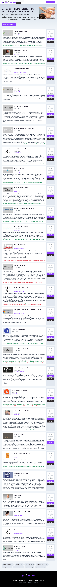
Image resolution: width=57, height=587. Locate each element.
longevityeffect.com (18, 438)
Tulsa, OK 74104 (17, 108)
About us (15, 580)
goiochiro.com (17, 191)
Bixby (29, 567)
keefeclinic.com (17, 498)
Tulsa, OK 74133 (17, 33)
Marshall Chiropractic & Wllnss (23, 512)
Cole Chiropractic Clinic (21, 149)
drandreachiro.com (17, 34)
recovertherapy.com (18, 172)
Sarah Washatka (19, 434)
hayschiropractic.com (18, 91)
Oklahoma (8, 6)
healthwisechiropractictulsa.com (20, 72)
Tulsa (13, 6)
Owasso (30, 564)
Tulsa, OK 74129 (17, 289)
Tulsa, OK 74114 (17, 170)
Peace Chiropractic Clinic (21, 226)
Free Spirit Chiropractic (21, 106)
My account (30, 580)
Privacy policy (22, 582)
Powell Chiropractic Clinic (21, 473)
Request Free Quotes (9, 24)
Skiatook (18, 567)
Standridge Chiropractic (21, 287)
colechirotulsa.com (17, 152)
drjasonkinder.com (15, 393)
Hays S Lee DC (18, 88)
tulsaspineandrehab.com (19, 313)
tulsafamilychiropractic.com (19, 248)
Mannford (40, 567)
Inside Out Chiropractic (21, 188)
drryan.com (16, 457)
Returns (30, 582)
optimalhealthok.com (18, 476)
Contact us (22, 580)
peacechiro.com (17, 230)
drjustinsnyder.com (17, 212)
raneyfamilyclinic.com (18, 131)
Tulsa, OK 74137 (17, 247)
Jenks (19, 564)
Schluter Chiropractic (20, 265)
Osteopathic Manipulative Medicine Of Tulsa (27, 310)
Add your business (40, 580)
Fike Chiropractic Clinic (21, 50)
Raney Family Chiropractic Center (24, 128)
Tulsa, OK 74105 (17, 228)
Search (18, 3)
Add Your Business (51, 2)
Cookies (36, 582)
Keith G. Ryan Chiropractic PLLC (23, 453)
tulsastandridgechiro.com (19, 291)
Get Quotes (30, 2)
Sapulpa (7, 567)
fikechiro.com (16, 54)
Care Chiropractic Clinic (21, 348)
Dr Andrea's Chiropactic (21, 31)
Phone (50, 41)
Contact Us (36, 2)
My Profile (42, 2)
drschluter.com (17, 269)
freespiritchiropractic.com (19, 109)
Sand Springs (8, 564)
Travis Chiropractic (19, 244)
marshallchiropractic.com (19, 515)
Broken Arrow (42, 564)
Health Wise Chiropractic (21, 68)
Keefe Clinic (17, 495)
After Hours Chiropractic (19, 390)
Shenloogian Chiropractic (21, 530)
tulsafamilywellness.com (19, 533)
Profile (50, 39)
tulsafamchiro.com (17, 414)
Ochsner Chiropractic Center (22, 368)
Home (3, 6)
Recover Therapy (19, 168)
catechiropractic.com (18, 550)
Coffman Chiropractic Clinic (22, 411)
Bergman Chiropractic (18, 329)
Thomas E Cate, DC (19, 546)
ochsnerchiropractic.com (19, 371)
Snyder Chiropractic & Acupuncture (24, 208)
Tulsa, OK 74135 (17, 52)
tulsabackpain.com (15, 332)
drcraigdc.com (16, 352)
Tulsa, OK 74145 (17, 151)
